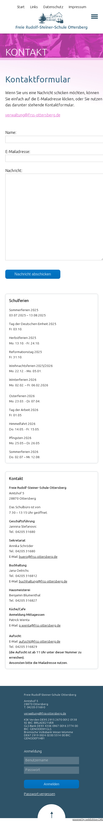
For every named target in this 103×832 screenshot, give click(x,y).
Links (34, 7)
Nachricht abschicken (32, 274)
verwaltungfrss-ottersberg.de (32, 115)
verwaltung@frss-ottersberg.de (45, 713)
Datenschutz (53, 7)
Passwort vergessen (39, 794)
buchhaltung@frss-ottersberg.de (43, 581)
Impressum (77, 7)
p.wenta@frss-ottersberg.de (40, 625)
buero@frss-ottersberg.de (38, 556)
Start (21, 7)
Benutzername (36, 760)
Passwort (32, 770)
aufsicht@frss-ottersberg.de (39, 641)
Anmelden (51, 784)
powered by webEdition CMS (87, 819)
